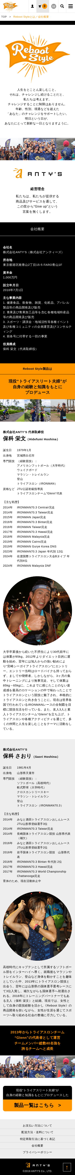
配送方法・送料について (37, 1132)
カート (44, 6)
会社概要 (37, 1145)
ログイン (33, 6)
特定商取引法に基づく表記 (37, 1139)
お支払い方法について (37, 1125)
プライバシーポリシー (37, 1152)
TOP (4, 16)
